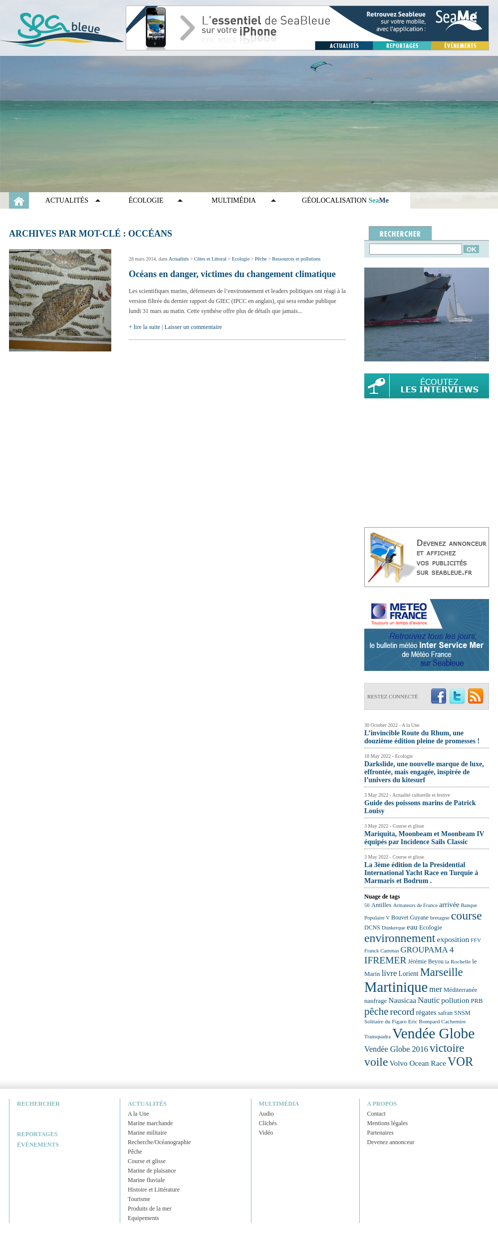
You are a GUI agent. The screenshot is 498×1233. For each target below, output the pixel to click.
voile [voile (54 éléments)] (376, 1061)
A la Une (138, 1113)
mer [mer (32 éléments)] (435, 989)
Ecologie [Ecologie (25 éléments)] (430, 927)
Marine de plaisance (152, 1170)
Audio (266, 1113)
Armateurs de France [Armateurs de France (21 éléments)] (415, 905)
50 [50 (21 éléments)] (367, 905)
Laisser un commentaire (193, 326)
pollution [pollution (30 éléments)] (455, 1000)
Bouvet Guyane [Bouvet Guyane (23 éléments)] (410, 917)
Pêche (261, 259)
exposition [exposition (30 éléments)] (453, 939)
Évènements (38, 1144)
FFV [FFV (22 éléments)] (476, 940)
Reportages (37, 1134)
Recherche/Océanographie (159, 1142)
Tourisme (139, 1199)
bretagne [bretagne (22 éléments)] (440, 918)
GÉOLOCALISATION (345, 200)
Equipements (143, 1218)
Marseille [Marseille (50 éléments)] (441, 972)
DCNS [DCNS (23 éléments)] (372, 927)
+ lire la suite (144, 326)
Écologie (146, 200)
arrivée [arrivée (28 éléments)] (449, 905)
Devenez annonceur (391, 1142)
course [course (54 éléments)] (466, 915)
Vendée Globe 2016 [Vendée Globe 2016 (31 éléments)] (396, 1049)
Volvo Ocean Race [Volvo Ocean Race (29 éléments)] (418, 1063)
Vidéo (266, 1132)
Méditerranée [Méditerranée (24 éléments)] (460, 989)
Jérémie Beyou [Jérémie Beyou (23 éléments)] (426, 961)
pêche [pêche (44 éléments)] (376, 1011)
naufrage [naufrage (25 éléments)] (375, 1000)
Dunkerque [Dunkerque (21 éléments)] (393, 927)
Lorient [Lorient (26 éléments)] (409, 973)
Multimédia (234, 200)
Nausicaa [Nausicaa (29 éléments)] (402, 1000)
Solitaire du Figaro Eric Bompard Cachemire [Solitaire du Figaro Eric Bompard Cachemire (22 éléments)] (415, 1021)
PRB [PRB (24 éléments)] (477, 1000)
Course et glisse (147, 1161)
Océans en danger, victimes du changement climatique (232, 274)
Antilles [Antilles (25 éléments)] (381, 905)
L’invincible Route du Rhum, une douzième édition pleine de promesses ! (422, 737)
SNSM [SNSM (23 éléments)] (462, 1012)
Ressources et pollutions (296, 259)
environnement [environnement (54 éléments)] (399, 937)
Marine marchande (150, 1123)
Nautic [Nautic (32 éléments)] (429, 1000)
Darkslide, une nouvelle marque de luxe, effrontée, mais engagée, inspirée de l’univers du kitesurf (424, 772)
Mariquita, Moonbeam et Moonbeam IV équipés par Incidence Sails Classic (424, 838)
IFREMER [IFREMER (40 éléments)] (385, 960)
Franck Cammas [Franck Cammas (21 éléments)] (381, 950)
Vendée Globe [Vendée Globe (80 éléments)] (433, 1033)
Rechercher (38, 1103)
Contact (376, 1113)
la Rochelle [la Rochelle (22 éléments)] (458, 961)
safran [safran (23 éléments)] (445, 1012)
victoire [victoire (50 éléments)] (447, 1048)
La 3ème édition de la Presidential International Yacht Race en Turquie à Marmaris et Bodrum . (421, 873)
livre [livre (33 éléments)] (389, 973)
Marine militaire (147, 1132)
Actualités (66, 200)
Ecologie (241, 259)
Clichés (268, 1123)
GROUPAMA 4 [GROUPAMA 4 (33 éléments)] (427, 949)
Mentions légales (387, 1123)
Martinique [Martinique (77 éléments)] (396, 987)
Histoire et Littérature (154, 1189)
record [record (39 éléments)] (402, 1011)
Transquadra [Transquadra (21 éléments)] (377, 1036)
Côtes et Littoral (210, 259)
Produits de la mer (150, 1208)
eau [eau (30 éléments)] (412, 927)
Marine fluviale (146, 1180)
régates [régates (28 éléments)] (426, 1012)
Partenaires (380, 1132)
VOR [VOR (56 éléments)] (461, 1061)
